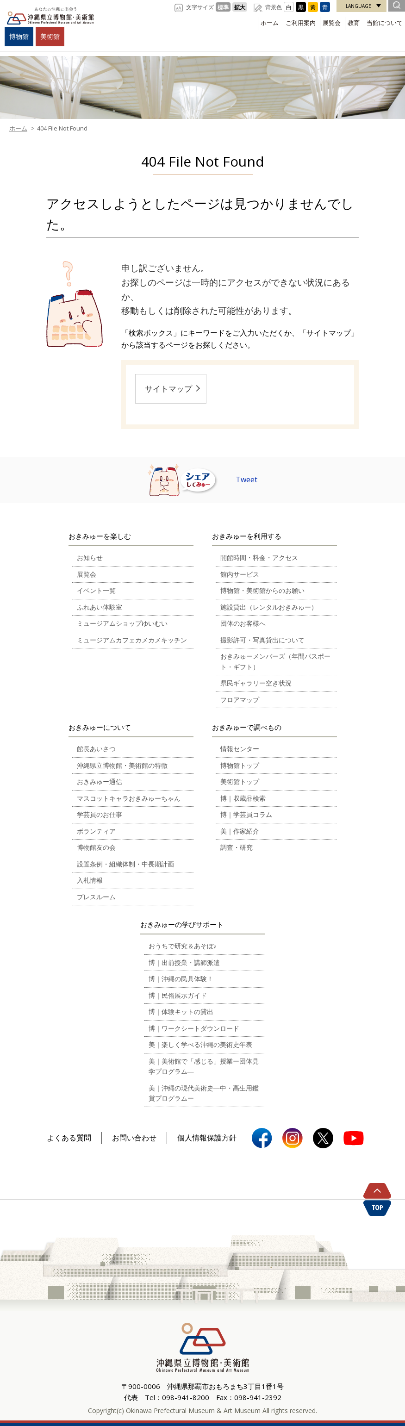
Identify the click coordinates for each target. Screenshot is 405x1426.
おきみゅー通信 (99, 781)
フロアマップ (239, 699)
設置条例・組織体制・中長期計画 (125, 863)
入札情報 (90, 880)
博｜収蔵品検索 (243, 798)
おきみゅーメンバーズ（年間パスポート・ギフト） (275, 661)
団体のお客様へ (243, 623)
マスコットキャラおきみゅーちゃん (129, 798)
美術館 (50, 36)
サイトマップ (168, 388)
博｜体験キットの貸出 (181, 1011)
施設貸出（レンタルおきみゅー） (269, 607)
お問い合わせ (134, 1138)
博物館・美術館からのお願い (262, 590)
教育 (354, 23)
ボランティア (96, 831)
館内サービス (239, 574)
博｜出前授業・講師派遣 (184, 962)
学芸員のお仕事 (99, 814)
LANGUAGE (358, 6)
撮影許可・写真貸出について (262, 639)
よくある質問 (69, 1138)
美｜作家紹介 (239, 831)
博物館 (19, 36)
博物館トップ (239, 765)
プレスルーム (96, 896)
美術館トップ (239, 781)
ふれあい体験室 (99, 607)
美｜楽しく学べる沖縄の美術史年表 (200, 1044)
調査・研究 (236, 847)
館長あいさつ (96, 748)
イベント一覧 (96, 590)
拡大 (239, 7)
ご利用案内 (301, 23)
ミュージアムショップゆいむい (122, 623)
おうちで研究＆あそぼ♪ (183, 945)
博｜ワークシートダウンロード (194, 1028)
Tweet (246, 479)
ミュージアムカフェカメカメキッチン (132, 639)
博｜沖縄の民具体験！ (181, 978)
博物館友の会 (96, 847)
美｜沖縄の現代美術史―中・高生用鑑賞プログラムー (204, 1093)
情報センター (239, 748)
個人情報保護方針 (207, 1138)
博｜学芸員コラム (246, 814)
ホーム (270, 23)
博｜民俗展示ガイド (178, 995)
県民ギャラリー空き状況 (256, 683)
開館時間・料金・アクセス (259, 557)
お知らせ (90, 557)
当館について (385, 23)
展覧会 (332, 23)
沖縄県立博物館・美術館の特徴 (122, 765)
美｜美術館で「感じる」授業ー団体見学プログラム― (204, 1066)
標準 (223, 7)
